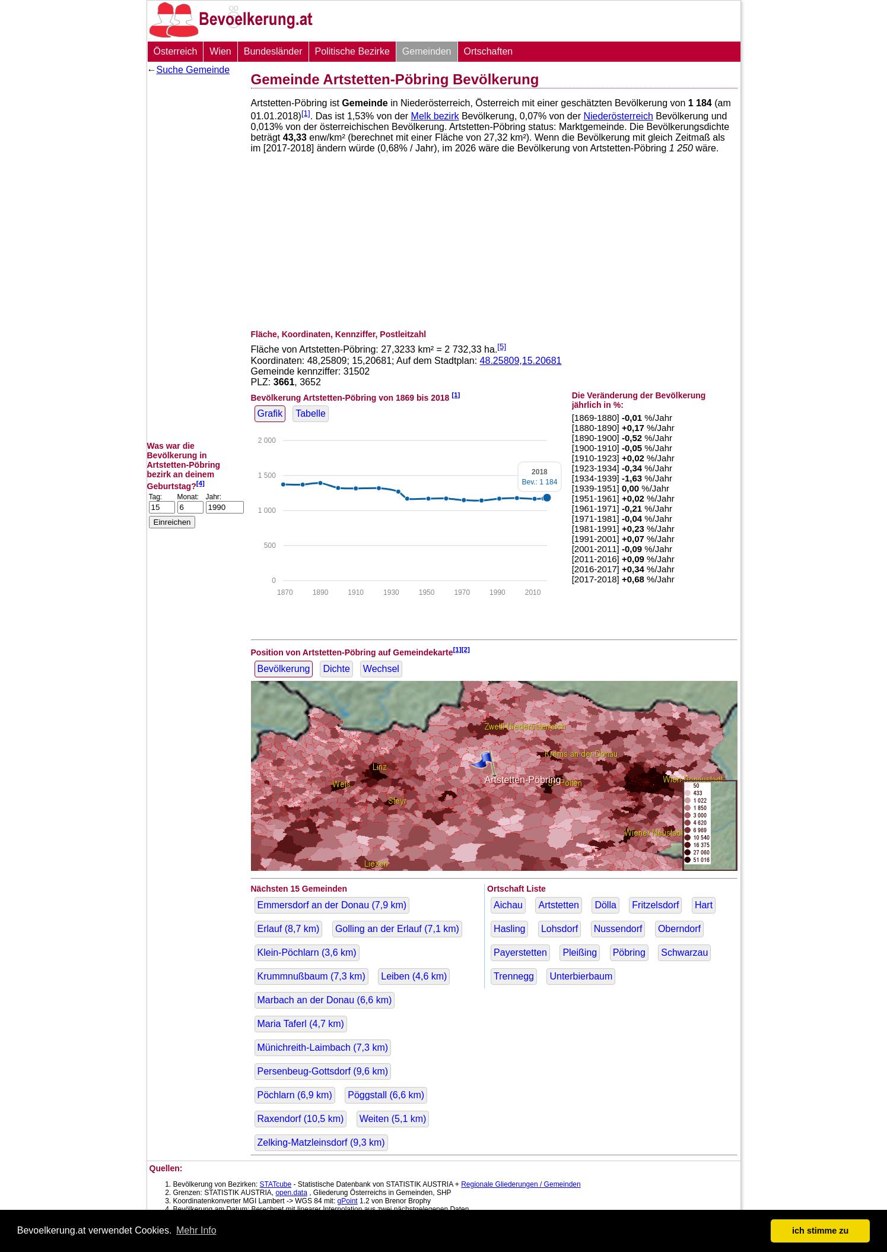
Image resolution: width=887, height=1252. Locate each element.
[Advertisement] (194, 258)
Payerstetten (520, 952)
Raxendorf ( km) (300, 1119)
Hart (704, 905)
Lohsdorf (559, 929)
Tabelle (310, 413)
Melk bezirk (435, 116)
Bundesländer (273, 51)
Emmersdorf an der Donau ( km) (332, 905)
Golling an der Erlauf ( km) (397, 929)
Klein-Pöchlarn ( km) (307, 952)
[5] (501, 346)
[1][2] (461, 649)
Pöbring (629, 952)
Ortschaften (488, 51)
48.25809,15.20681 (521, 361)
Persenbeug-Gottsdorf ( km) (323, 1071)
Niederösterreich (618, 116)
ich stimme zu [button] (820, 1230)
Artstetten (558, 905)
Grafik (270, 413)
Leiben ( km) (414, 976)
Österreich (176, 51)
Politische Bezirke (352, 51)
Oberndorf (679, 929)
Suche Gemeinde (193, 70)
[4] (200, 483)
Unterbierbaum (580, 976)
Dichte (336, 669)
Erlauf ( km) (288, 929)
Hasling (509, 929)
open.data (291, 1192)
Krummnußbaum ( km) (311, 976)
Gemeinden (427, 51)
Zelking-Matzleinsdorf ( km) (321, 1142)
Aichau (508, 905)
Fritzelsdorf (655, 905)
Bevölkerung (283, 669)
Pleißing (579, 952)
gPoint (348, 1201)
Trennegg (514, 976)
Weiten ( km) (393, 1119)
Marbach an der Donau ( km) (324, 1000)
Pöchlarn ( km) (294, 1095)
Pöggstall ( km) (386, 1095)
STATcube (276, 1184)
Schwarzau (684, 952)
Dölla (605, 905)
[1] (305, 113)
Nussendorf (618, 929)
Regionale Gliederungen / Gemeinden (520, 1184)
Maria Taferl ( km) (300, 1024)
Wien (220, 51)
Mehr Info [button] (196, 1230)
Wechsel (381, 669)
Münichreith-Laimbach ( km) (323, 1047)
